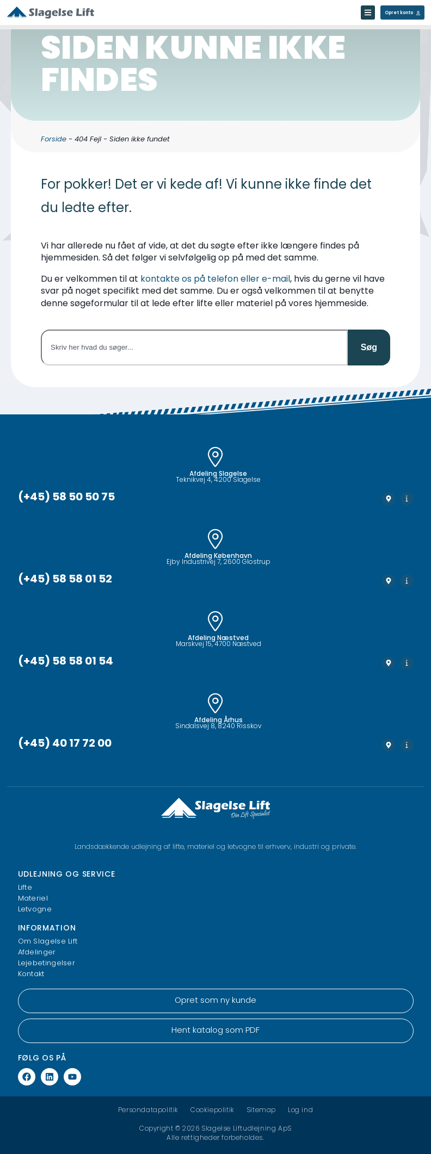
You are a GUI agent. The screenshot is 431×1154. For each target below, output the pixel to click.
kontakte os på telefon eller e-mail (215, 279)
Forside (53, 139)
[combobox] (194, 347)
